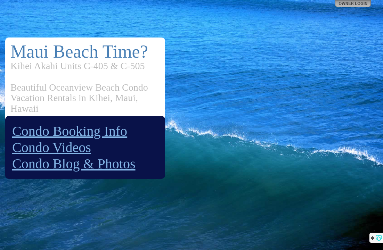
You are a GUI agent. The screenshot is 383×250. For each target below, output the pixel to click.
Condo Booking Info (69, 131)
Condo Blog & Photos (74, 164)
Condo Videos (51, 147)
